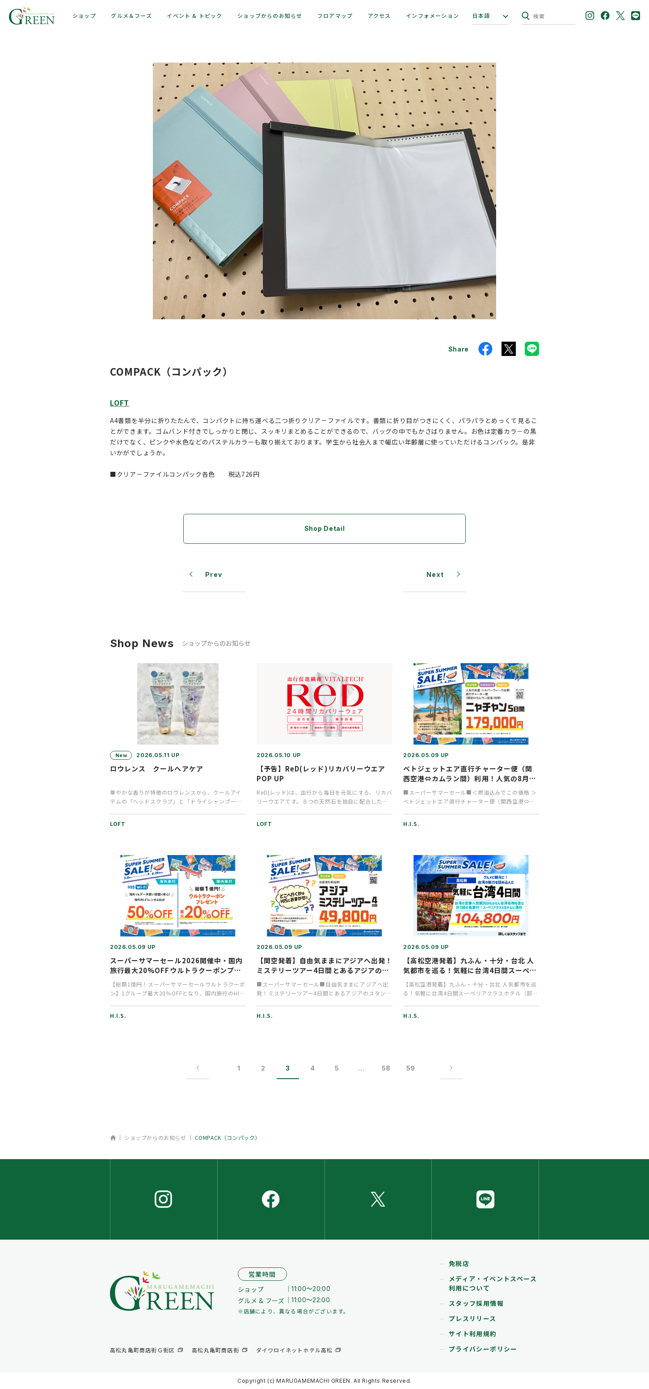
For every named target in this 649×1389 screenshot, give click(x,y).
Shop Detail (324, 528)
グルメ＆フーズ (131, 15)
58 (386, 1068)
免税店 (459, 1263)
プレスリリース (473, 1318)
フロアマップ (335, 15)
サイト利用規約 (473, 1334)
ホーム (113, 1137)
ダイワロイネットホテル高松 (294, 1350)
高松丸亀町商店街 (215, 1350)
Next (435, 574)
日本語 (481, 15)
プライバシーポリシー (483, 1349)
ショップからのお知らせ (269, 15)
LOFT (119, 402)
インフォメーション (432, 15)
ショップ (84, 15)
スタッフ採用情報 (476, 1303)
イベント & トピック (194, 15)
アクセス (379, 15)
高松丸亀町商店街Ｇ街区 (142, 1350)
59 (410, 1068)
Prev (214, 574)
